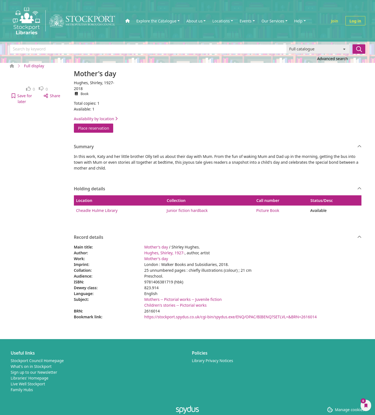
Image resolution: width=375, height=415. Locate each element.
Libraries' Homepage (30, 378)
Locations (221, 21)
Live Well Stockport (28, 383)
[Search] (359, 49)
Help (298, 21)
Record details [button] (218, 237)
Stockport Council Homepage (37, 360)
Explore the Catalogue (156, 21)
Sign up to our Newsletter (34, 372)
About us (194, 21)
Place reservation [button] (95, 128)
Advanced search (332, 58)
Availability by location (96, 118)
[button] (22, 98)
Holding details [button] (218, 188)
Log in (355, 21)
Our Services (273, 21)
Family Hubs (22, 389)
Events (246, 21)
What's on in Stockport (31, 366)
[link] (30, 89)
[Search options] (318, 49)
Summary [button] (218, 146)
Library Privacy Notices (212, 360)
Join (334, 21)
